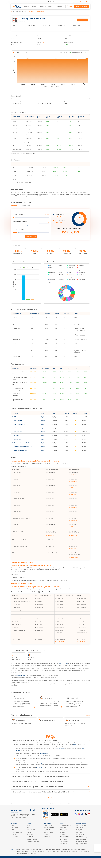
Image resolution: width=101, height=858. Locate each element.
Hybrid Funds (48, 698)
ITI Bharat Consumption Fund (19, 450)
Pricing (34, 6)
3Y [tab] (26, 52)
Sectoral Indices (63, 829)
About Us (26, 6)
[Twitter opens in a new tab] (86, 814)
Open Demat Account (81, 6)
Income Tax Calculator (81, 839)
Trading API (46, 834)
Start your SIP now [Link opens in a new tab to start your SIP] (31, 236)
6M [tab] (18, 52)
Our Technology (14, 827)
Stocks (28, 825)
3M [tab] (13, 52)
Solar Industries (16, 321)
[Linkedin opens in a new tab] (82, 814)
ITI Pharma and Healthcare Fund (20, 442)
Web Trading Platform (49, 827)
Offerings (41, 6)
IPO (28, 827)
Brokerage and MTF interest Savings (80, 851)
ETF (28, 831)
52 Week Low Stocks (64, 838)
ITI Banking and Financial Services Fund (22, 446)
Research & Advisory (32, 839)
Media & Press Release (16, 832)
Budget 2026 (20, 853)
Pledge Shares (30, 838)
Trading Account (25, 851)
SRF (13, 347)
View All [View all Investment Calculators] (88, 715)
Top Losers (62, 834)
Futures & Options (31, 829)
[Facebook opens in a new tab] (76, 814)
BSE (13, 325)
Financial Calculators (81, 823)
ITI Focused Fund (16, 439)
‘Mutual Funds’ (44, 753)
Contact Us (13, 834)
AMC (25, 11)
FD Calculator (79, 832)
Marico (14, 343)
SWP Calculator (79, 831)
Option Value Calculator (81, 841)
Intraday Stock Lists (56, 849)
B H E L (14, 351)
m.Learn (76, 2)
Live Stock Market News (65, 825)
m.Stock (75, 744)
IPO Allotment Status (54, 851)
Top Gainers (62, 832)
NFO (62, 851)
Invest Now (82, 20)
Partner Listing (14, 836)
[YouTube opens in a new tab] (89, 814)
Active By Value (63, 839)
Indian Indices (63, 827)
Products (29, 823)
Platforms (59, 6)
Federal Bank (15, 317)
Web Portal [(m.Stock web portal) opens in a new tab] (46, 831)
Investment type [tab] (15, 205)
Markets (50, 6)
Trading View (47, 829)
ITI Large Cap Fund (17, 420)
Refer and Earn (67, 851)
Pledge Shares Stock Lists (45, 849)
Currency (29, 832)
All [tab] (30, 52)
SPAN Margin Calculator (81, 843)
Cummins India (16, 328)
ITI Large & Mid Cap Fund (18, 424)
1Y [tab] (22, 52)
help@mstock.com (23, 817)
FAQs (18, 849)
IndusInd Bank (16, 356)
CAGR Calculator (79, 836)
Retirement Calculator (81, 845)
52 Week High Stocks (64, 836)
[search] (61, 2)
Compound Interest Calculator (83, 838)
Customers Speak (66, 849)
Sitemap (28, 849)
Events (25, 853)
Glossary (23, 849)
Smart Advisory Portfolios (33, 841)
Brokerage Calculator (81, 825)
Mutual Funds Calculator (21, 202)
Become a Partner (85, 2)
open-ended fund (20, 675)
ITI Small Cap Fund (17, 431)
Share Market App (48, 825)
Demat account (60, 748)
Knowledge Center (32, 853)
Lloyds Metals (16, 339)
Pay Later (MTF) (30, 836)
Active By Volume (64, 841)
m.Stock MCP (47, 836)
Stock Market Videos (75, 849)
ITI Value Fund (15, 435)
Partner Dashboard (48, 832)
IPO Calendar (33, 851)
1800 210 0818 (14, 817)
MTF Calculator (79, 827)
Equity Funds (74, 698)
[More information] (43, 42)
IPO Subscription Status (43, 851)
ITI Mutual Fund (63, 663)
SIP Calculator (39, 767)
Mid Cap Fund (22, 21)
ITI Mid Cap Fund (16, 428)
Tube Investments (17, 334)
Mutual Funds (18, 11)
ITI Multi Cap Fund (16, 417)
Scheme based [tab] (26, 205)
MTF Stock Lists (34, 849)
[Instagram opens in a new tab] (79, 814)
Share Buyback (63, 843)
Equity (43, 417)
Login (70, 6)
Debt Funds (20, 698)
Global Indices (63, 831)
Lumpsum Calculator (44, 763)
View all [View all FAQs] (50, 798)
